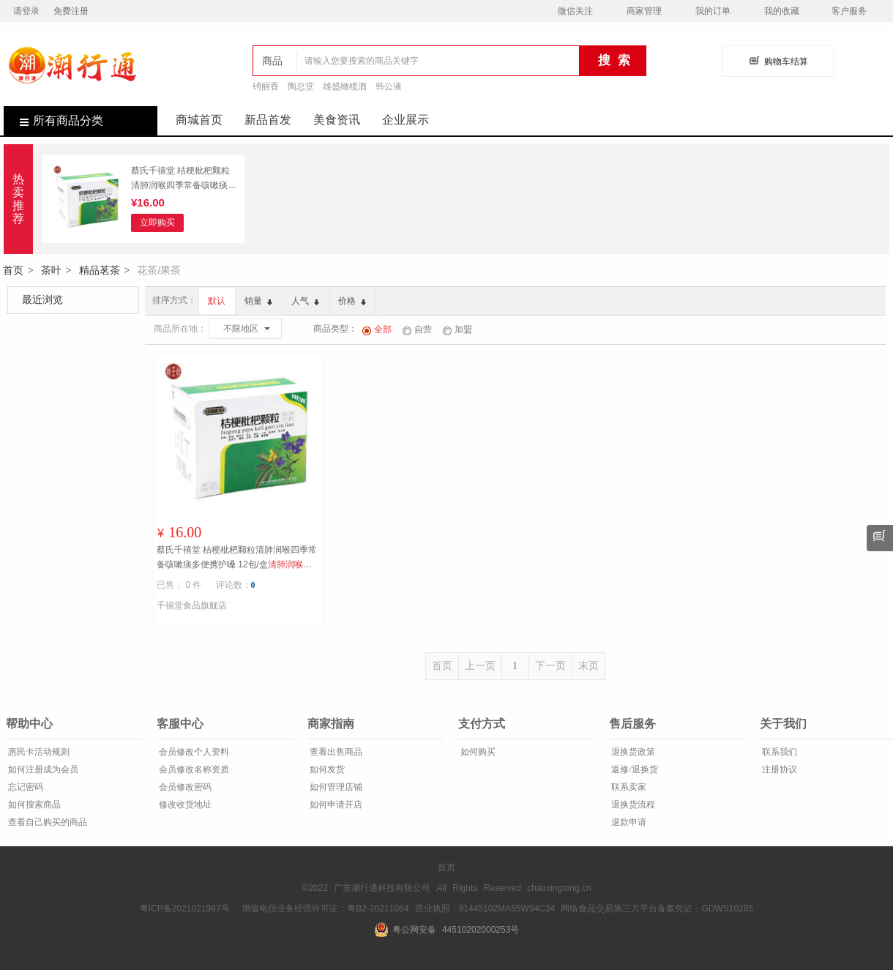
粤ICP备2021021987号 (185, 908)
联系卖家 (627, 787)
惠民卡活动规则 (38, 752)
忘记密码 (24, 787)
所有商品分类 (53, 120)
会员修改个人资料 (193, 752)
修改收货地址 (184, 804)
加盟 (457, 329)
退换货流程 (632, 804)
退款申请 (627, 822)
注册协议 (778, 769)
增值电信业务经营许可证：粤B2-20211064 (325, 908)
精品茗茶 (99, 270)
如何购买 (477, 752)
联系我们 (778, 752)
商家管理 (644, 11)
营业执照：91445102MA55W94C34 (485, 908)
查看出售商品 (334, 752)
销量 (258, 301)
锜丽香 (266, 86)
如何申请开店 (334, 804)
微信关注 (575, 11)
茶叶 (51, 270)
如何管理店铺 (334, 787)
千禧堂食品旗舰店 (192, 605)
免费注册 (71, 11)
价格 (352, 301)
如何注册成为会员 (42, 769)
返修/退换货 (633, 769)
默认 (216, 301)
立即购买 (157, 222)
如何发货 (326, 769)
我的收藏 (781, 11)
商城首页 (199, 119)
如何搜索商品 (33, 804)
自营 (417, 329)
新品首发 (267, 119)
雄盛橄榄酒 (345, 86)
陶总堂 (301, 86)
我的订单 (713, 11)
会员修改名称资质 (193, 769)
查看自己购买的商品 (46, 822)
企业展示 (405, 119)
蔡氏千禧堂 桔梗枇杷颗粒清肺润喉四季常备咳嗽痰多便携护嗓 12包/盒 (183, 179)
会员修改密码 (184, 787)
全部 (377, 329)
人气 (305, 301)
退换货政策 (632, 752)
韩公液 (388, 86)
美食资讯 (336, 119)
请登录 (26, 11)
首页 (13, 270)
